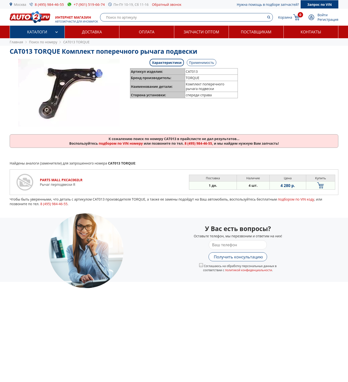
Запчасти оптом (201, 32)
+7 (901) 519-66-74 (89, 4)
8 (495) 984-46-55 (49, 4)
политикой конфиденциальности (248, 270)
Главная (16, 42)
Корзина (285, 17)
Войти (323, 15)
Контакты (311, 32)
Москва (20, 4)
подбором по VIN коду (296, 199)
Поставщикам (256, 32)
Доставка (92, 32)
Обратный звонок (166, 4)
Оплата (146, 32)
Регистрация (328, 19)
